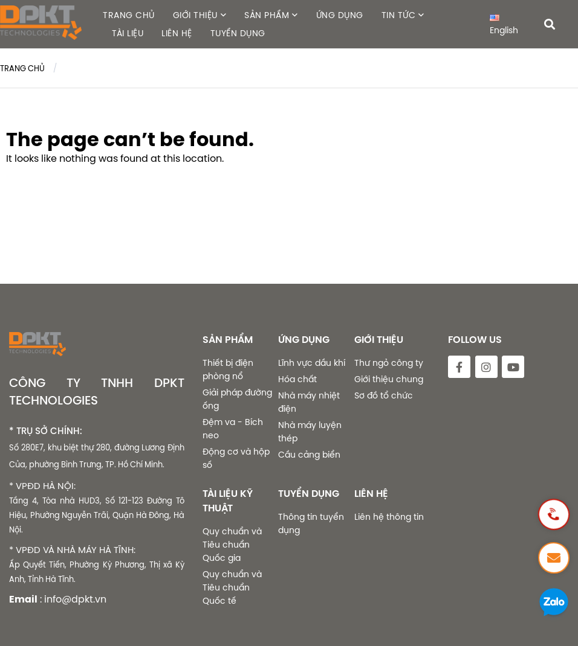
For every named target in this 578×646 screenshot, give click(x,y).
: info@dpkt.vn (73, 599)
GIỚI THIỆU (195, 15)
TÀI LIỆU (127, 33)
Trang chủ (22, 68)
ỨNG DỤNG (339, 15)
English (504, 25)
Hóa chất (297, 379)
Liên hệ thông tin (389, 517)
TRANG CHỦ (129, 15)
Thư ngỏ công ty (388, 363)
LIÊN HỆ (176, 33)
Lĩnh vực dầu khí (311, 363)
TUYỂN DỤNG (237, 33)
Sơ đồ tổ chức (383, 395)
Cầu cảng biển (309, 455)
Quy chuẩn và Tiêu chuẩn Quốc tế (232, 587)
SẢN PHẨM (266, 15)
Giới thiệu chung (388, 379)
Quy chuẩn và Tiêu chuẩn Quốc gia (232, 544)
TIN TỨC (399, 15)
